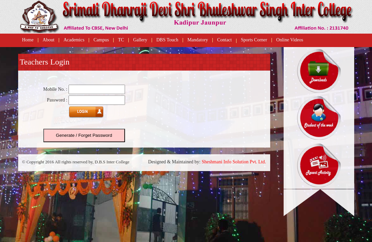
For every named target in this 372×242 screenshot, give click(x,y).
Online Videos (289, 39)
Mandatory (198, 39)
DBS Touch (167, 39)
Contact (224, 39)
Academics (74, 39)
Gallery (140, 39)
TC (121, 39)
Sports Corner (254, 39)
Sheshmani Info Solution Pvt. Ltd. (234, 161)
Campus (101, 39)
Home (28, 39)
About (48, 39)
